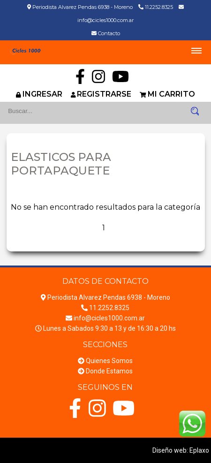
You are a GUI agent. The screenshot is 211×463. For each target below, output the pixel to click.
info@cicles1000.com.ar (105, 20)
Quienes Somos (109, 360)
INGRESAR (42, 94)
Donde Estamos (109, 371)
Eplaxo (199, 450)
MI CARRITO (171, 94)
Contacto (109, 33)
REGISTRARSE (104, 94)
